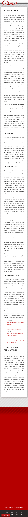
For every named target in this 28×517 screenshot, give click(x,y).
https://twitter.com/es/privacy (14, 329)
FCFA (7, 512)
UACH (22, 514)
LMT (12, 514)
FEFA (12, 512)
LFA (17, 514)
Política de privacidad (18, 507)
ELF (21, 512)
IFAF (17, 512)
